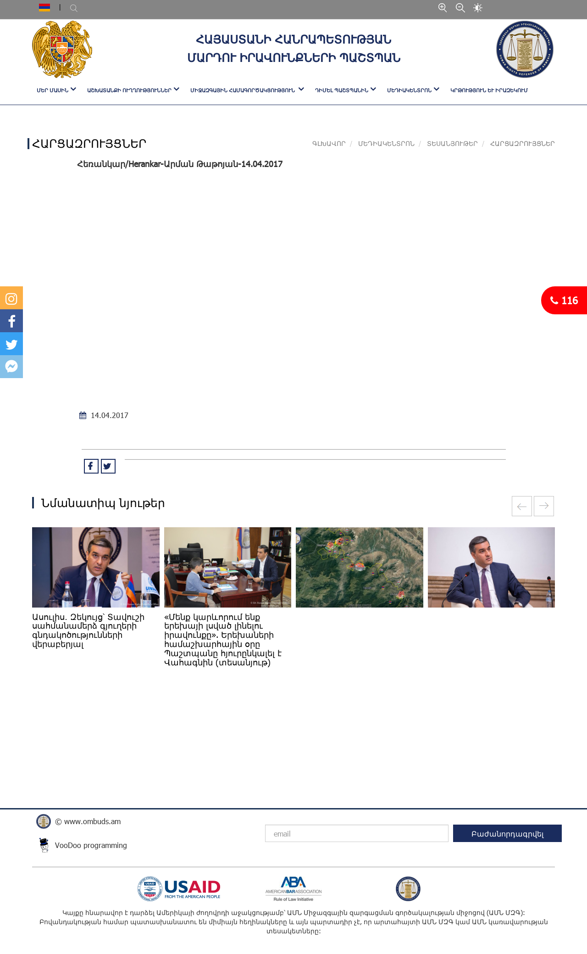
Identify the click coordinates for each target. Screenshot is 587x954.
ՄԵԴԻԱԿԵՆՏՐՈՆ (409, 90)
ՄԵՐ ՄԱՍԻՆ (52, 90)
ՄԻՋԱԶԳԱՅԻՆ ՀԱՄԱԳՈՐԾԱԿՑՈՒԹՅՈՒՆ (243, 90)
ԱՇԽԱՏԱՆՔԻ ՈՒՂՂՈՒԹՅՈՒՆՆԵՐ (129, 90)
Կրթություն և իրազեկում (489, 90)
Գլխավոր (329, 143)
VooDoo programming (91, 845)
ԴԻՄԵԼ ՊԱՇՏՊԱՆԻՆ (341, 90)
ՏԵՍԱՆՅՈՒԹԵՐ (452, 143)
